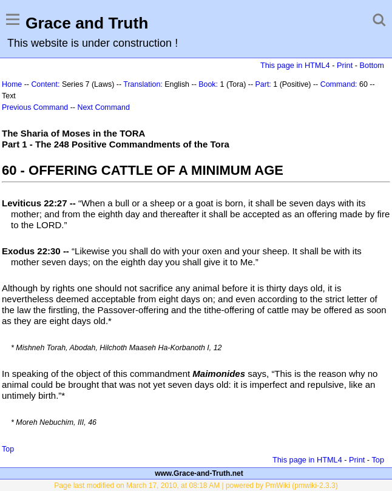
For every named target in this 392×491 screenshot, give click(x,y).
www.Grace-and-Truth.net (199, 473)
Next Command (103, 107)
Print (345, 65)
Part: (263, 84)
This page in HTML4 (295, 65)
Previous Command (35, 107)
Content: (45, 84)
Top (8, 449)
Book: (208, 84)
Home (12, 84)
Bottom (372, 65)
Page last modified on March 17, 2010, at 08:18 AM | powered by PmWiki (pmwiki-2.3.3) (195, 485)
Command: (338, 84)
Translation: (143, 84)
